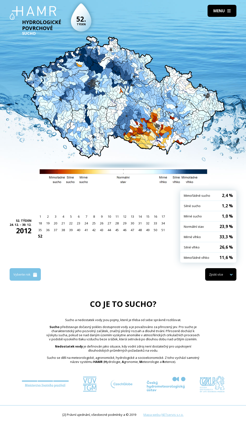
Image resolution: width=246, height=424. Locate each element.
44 (109, 230)
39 (71, 230)
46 (124, 230)
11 (117, 216)
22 (71, 223)
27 (109, 223)
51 (163, 230)
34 (163, 223)
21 (63, 223)
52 (40, 236)
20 (55, 223)
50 (155, 230)
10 (109, 216)
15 (147, 216)
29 (124, 223)
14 (140, 216)
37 (55, 230)
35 (40, 230)
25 (94, 223)
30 (132, 223)
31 (140, 223)
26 (101, 223)
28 (117, 223)
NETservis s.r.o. (172, 414)
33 (155, 223)
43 (101, 230)
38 (63, 230)
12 (124, 216)
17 (163, 216)
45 (117, 230)
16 (155, 216)
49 (147, 230)
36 (47, 230)
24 (86, 223)
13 (132, 216)
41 (86, 230)
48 (140, 230)
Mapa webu (152, 414)
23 (78, 223)
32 (147, 223)
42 (94, 230)
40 (78, 230)
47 (132, 230)
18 (40, 223)
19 (47, 223)
